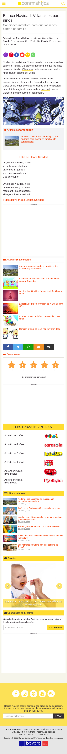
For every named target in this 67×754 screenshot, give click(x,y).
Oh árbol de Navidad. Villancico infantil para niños (40, 292)
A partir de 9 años (14, 462)
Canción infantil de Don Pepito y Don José (39, 329)
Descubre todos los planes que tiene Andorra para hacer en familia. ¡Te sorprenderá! (40, 139)
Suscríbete (55, 627)
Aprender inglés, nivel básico (13, 472)
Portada (10, 729)
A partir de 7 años (14, 453)
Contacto (30, 732)
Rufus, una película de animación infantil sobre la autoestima (40, 536)
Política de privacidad (51, 729)
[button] (8, 586)
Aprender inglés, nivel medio (13, 481)
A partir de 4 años (14, 444)
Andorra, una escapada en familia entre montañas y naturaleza (38, 267)
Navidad (45, 89)
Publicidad (35, 729)
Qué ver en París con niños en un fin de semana (40, 508)
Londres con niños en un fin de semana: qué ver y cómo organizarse (40, 518)
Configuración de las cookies (33, 735)
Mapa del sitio (18, 732)
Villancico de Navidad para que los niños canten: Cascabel (39, 279)
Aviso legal (22, 729)
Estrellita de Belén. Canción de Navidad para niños (41, 305)
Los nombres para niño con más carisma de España (38, 546)
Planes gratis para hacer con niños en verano (39, 526)
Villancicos (27, 69)
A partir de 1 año (13, 435)
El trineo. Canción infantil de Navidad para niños (39, 317)
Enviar (58, 716)
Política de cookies (46, 732)
